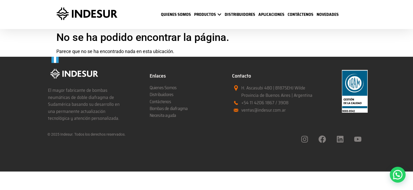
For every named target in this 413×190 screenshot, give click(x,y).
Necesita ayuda (163, 115)
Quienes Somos (163, 87)
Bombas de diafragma (169, 108)
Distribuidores (162, 94)
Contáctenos (160, 101)
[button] (398, 175)
